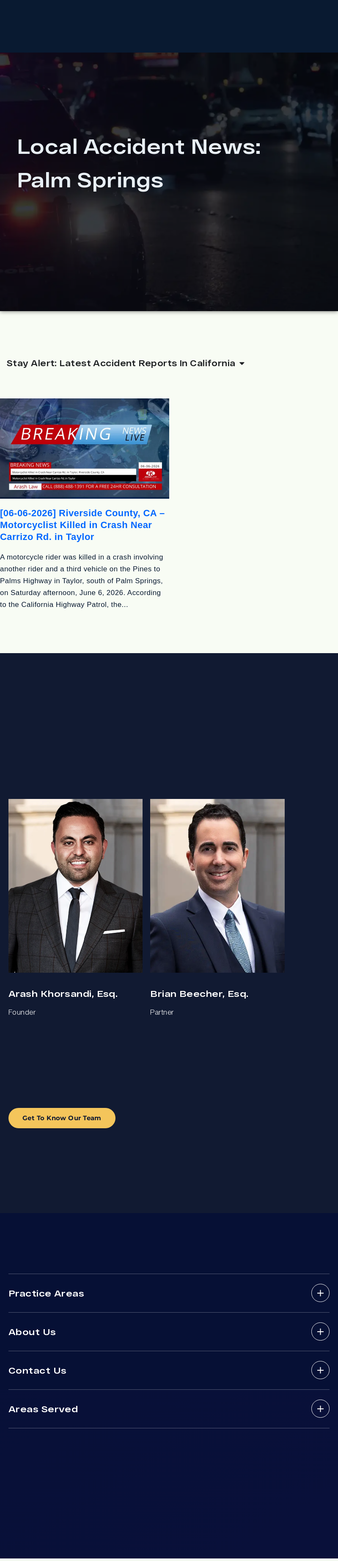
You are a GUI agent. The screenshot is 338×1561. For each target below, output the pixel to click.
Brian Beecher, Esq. (199, 996)
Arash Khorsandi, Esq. (63, 996)
